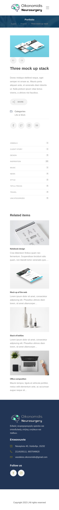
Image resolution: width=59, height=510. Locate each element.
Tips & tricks (16, 186)
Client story (16, 149)
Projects (24, 24)
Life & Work (20, 115)
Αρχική (13, 24)
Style (12, 180)
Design (13, 155)
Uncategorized (17, 198)
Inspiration (15, 161)
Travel (13, 192)
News (12, 174)
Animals (14, 143)
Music (13, 168)
